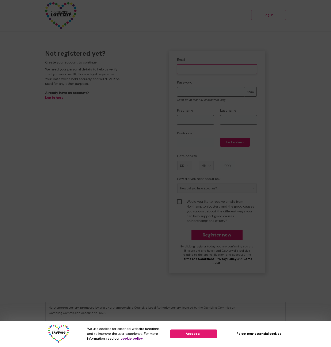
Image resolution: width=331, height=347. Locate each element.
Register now (216, 235)
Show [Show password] (250, 92)
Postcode (184, 133)
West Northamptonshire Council (122, 307)
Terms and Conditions (198, 259)
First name (185, 110)
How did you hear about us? (199, 179)
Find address (235, 142)
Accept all (193, 334)
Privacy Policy (226, 259)
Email (181, 59)
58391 (103, 313)
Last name (228, 110)
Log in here (54, 97)
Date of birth (187, 156)
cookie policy (132, 338)
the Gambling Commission (216, 307)
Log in (268, 15)
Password (184, 82)
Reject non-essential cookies (259, 334)
